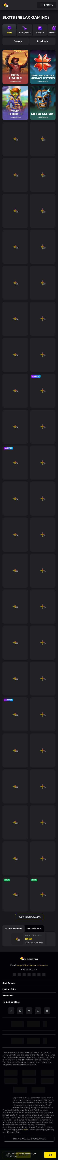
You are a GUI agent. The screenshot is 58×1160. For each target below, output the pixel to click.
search (15, 41)
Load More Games (29, 917)
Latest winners (13, 928)
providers (42, 41)
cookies (18, 1153)
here (26, 1129)
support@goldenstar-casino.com (32, 965)
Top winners (34, 928)
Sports (46, 4)
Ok (50, 1155)
